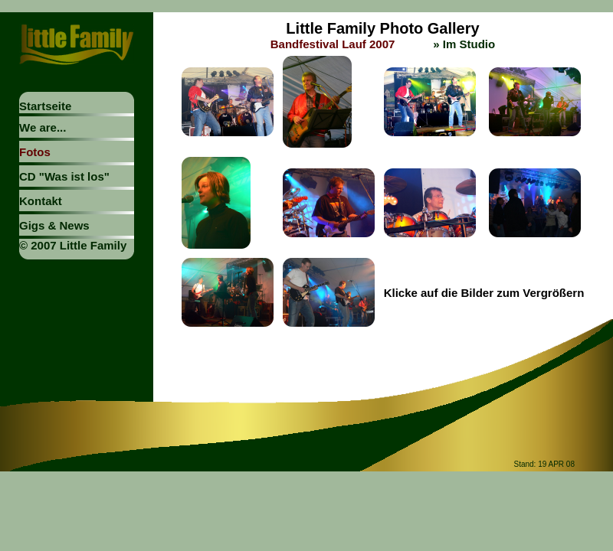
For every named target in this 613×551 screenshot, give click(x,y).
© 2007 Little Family (72, 245)
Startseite (45, 105)
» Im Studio (464, 44)
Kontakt (40, 200)
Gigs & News (54, 225)
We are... (42, 127)
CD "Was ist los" (64, 176)
